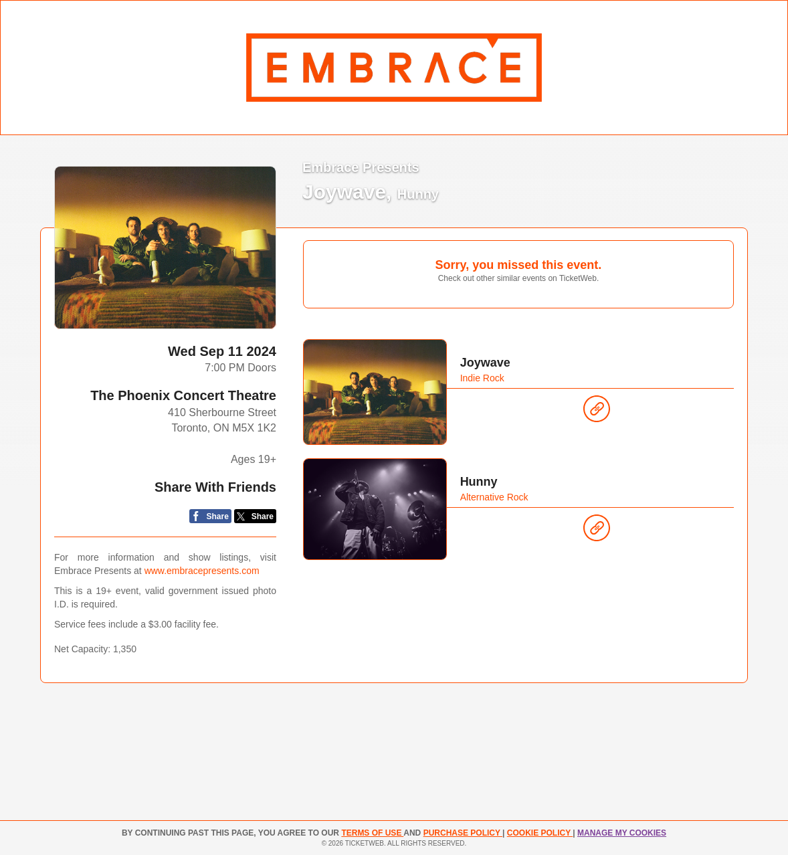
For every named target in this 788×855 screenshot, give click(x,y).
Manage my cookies (621, 833)
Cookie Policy (540, 833)
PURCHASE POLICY (462, 833)
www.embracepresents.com (202, 570)
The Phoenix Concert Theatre (183, 395)
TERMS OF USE (372, 833)
